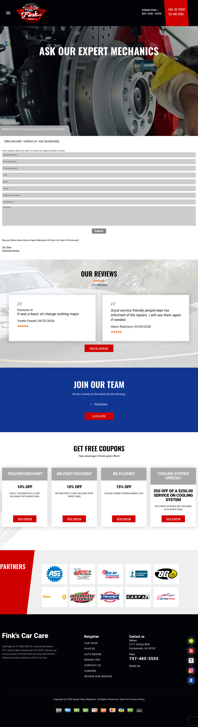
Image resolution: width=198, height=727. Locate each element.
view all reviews (99, 348)
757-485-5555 (176, 14)
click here (99, 416)
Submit (99, 231)
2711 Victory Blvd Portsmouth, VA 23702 (34, 129)
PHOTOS (89, 648)
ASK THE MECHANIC (49, 141)
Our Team (7, 247)
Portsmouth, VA (25, 310)
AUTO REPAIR (92, 654)
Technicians (100, 404)
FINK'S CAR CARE (12, 141)
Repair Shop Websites (84, 699)
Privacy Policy (137, 699)
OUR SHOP (91, 643)
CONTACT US (30, 141)
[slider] (99, 281)
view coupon (25, 519)
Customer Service (10, 250)
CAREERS (90, 670)
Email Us (134, 665)
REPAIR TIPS (92, 659)
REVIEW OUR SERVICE (98, 676)
